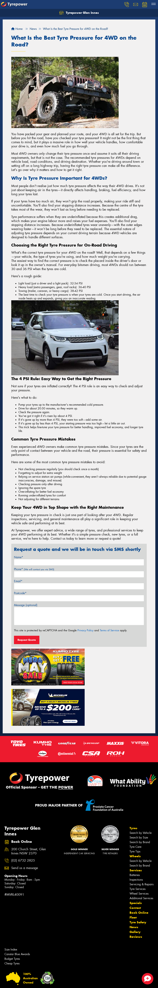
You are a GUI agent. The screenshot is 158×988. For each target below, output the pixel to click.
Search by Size (139, 793)
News (134, 883)
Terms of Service (109, 630)
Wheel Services (139, 850)
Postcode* (20, 593)
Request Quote (27, 639)
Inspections (136, 836)
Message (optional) (25, 605)
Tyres (133, 784)
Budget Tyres (12, 915)
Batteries (135, 831)
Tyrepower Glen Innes (79, 13)
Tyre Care (135, 803)
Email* (18, 581)
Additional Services (141, 854)
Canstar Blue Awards (17, 910)
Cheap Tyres (12, 919)
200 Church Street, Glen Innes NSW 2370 (28, 807)
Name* (18, 557)
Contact (135, 864)
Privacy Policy (85, 630)
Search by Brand (140, 798)
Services (136, 826)
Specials (136, 859)
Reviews (136, 893)
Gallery (135, 888)
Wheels (135, 812)
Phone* (34, 569)
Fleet (133, 873)
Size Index (10, 905)
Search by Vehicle (141, 789)
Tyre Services (137, 845)
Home (17, 29)
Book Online (139, 869)
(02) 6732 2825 (23, 817)
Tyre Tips (135, 807)
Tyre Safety (138, 878)
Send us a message (24, 824)
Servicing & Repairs (142, 840)
